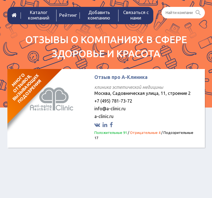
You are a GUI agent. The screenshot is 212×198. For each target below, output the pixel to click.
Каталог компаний (38, 15)
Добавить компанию (99, 15)
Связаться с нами (136, 15)
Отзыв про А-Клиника (121, 77)
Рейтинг (68, 15)
